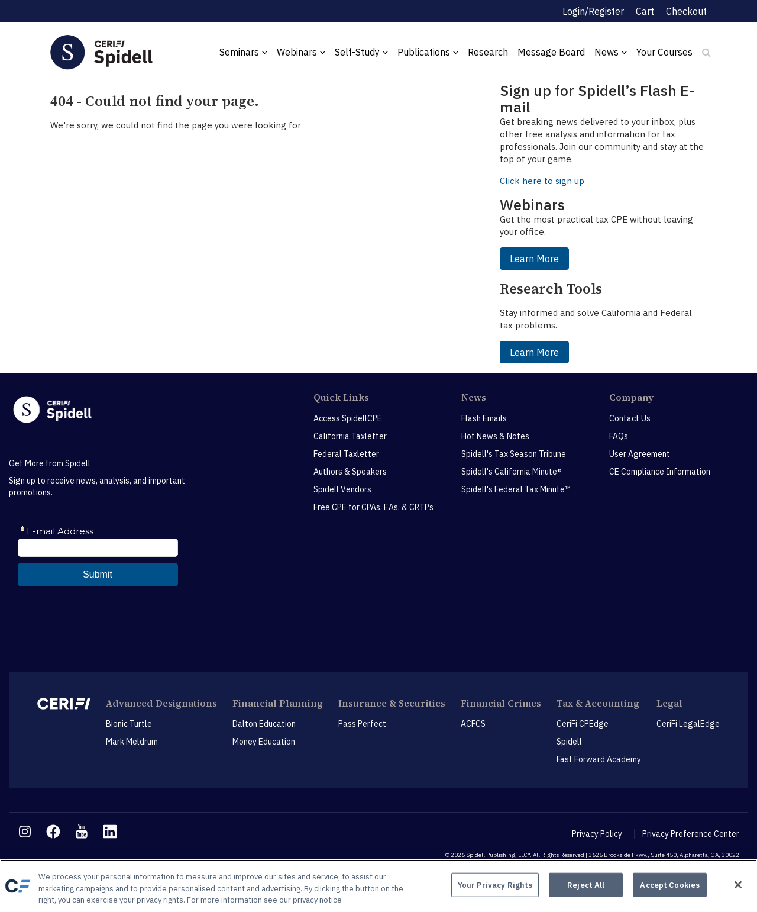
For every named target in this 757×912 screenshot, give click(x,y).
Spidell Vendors (342, 489)
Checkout (686, 11)
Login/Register (593, 11)
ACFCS (473, 723)
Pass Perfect (362, 723)
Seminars (243, 52)
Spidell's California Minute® (511, 471)
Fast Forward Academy (599, 759)
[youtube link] (82, 831)
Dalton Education (264, 723)
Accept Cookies (670, 884)
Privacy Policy (597, 834)
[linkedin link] (110, 831)
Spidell (569, 741)
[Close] (738, 885)
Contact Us (630, 418)
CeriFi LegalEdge (688, 723)
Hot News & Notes (495, 436)
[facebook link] (53, 831)
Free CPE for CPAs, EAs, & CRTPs (373, 507)
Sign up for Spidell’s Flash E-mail (597, 98)
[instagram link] (25, 831)
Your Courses (664, 52)
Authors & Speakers (350, 471)
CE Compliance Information (659, 471)
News (610, 52)
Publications (427, 52)
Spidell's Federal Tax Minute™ (515, 489)
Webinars (301, 52)
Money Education (263, 741)
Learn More (534, 259)
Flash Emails (484, 418)
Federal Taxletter (346, 454)
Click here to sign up (542, 180)
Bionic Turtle (129, 723)
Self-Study (361, 52)
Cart (645, 11)
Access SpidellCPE (347, 418)
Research (488, 52)
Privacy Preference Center (690, 834)
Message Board (551, 52)
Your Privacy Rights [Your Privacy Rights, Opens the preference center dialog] (495, 884)
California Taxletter (350, 436)
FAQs (618, 436)
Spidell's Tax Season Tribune (513, 454)
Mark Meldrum (132, 741)
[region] (378, 885)
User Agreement (639, 454)
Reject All (585, 884)
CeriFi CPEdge (583, 723)
